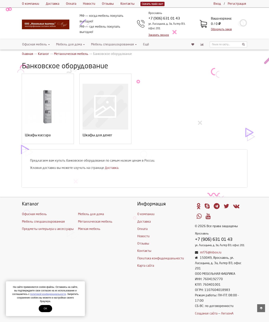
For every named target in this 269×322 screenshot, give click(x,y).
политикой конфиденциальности (48, 294)
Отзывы (108, 3)
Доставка (52, 3)
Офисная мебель (36, 44)
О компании (30, 3)
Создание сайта (206, 313)
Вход (217, 3)
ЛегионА (227, 313)
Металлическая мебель (95, 221)
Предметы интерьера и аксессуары (48, 229)
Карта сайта (145, 265)
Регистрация (237, 3)
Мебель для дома (70, 44)
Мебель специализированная (114, 44)
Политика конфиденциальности (160, 258)
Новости (89, 3)
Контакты (127, 3)
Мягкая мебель (89, 229)
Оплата (71, 3)
